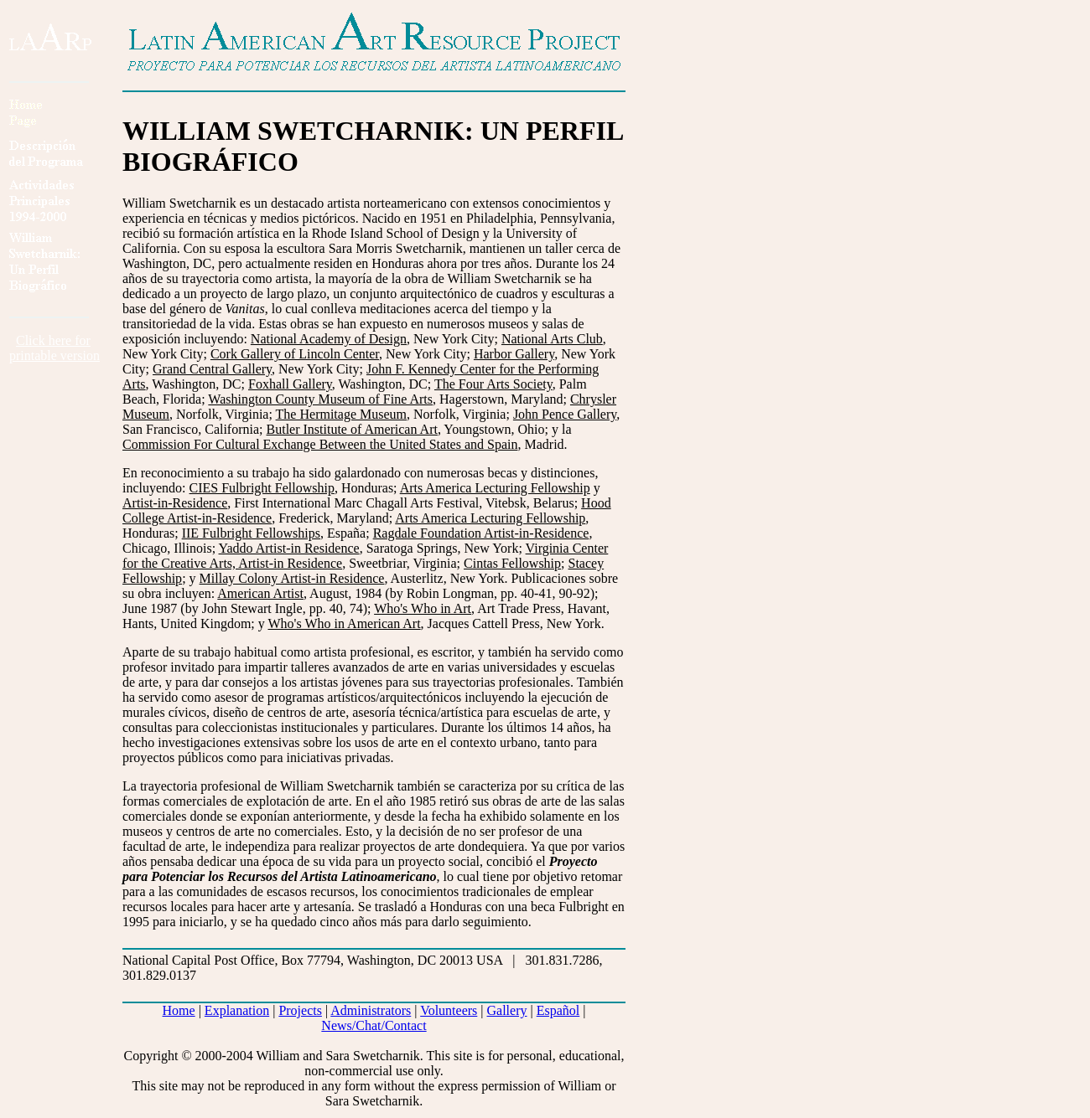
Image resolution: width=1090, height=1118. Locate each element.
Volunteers (448, 1010)
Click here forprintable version (54, 348)
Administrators (370, 1010)
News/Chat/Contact (373, 1025)
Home (179, 1010)
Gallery (507, 1010)
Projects (300, 1010)
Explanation (237, 1010)
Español (558, 1010)
